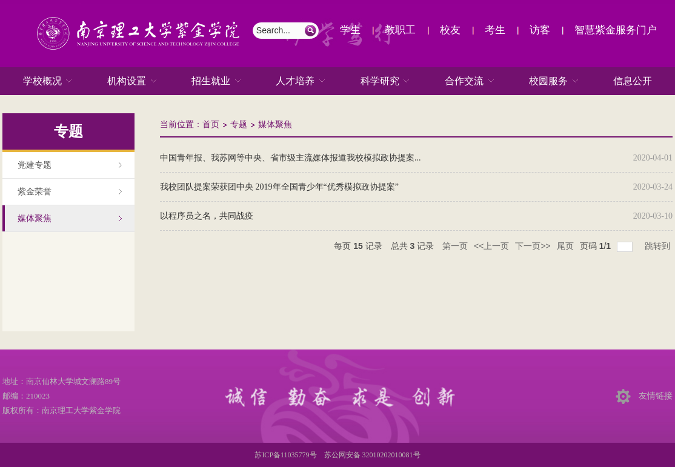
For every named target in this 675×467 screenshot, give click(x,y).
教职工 (400, 30)
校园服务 (548, 81)
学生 (350, 30)
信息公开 (632, 81)
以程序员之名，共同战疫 (206, 215)
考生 (495, 30)
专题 (238, 124)
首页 (210, 124)
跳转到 (659, 246)
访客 (540, 30)
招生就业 (210, 81)
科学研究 (380, 81)
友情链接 (656, 395)
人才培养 (295, 81)
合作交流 (464, 81)
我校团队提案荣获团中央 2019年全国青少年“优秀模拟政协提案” (279, 186)
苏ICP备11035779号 (285, 455)
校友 (450, 30)
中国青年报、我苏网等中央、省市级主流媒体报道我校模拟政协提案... (290, 157)
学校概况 (42, 81)
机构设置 (126, 81)
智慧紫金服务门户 (615, 30)
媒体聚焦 (275, 124)
